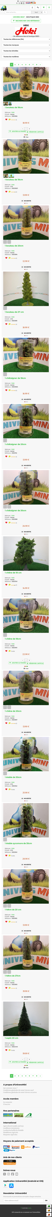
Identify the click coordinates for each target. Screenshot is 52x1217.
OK (46, 1200)
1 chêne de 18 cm (13, 573)
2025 (29, 1208)
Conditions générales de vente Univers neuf (18, 1090)
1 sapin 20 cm (11, 1038)
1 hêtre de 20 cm (13, 909)
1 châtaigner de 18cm (15, 378)
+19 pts (26, 137)
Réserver (35, 132)
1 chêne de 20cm (13, 711)
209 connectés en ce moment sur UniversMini (26, 1212)
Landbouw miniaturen (11, 1128)
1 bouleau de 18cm (14, 107)
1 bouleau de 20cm (14, 246)
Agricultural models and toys (13, 1126)
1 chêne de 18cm (13, 639)
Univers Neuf (19, 17)
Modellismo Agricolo (10, 1132)
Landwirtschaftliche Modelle (13, 1130)
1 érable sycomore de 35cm (18, 843)
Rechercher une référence (25, 21)
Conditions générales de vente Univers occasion (20, 1092)
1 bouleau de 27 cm (14, 312)
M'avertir (26, 201)
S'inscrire (6, 1104)
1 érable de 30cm (13, 777)
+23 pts (26, 668)
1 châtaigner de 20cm (15, 444)
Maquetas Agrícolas (10, 1135)
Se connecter (7, 1102)
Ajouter (17, 131)
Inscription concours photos (26, 1)
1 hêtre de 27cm (12, 976)
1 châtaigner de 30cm (15, 510)
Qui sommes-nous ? (10, 1088)
